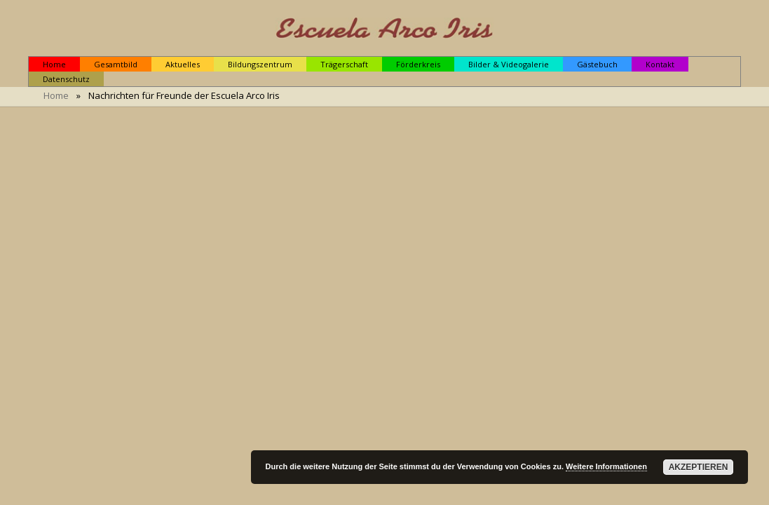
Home (56, 95)
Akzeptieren (698, 467)
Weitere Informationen (606, 466)
